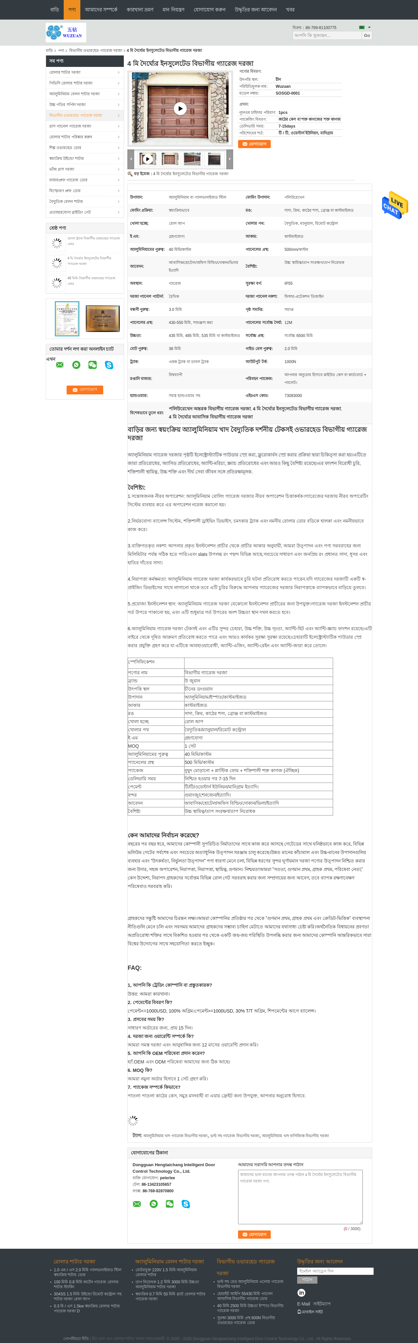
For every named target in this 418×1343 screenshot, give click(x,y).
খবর (290, 9)
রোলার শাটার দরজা (64, 72)
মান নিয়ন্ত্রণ (173, 9)
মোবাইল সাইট (310, 1312)
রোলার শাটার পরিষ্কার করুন (70, 137)
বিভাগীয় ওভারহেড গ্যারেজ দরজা (95, 50)
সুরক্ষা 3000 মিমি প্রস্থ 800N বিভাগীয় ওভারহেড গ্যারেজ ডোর (246, 1320)
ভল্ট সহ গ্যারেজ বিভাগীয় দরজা (234, 1136)
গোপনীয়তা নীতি (76, 1338)
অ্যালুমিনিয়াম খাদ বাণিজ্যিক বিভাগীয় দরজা (295, 1136)
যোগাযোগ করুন (210, 9)
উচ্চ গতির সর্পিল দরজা (67, 104)
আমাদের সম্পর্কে (101, 9)
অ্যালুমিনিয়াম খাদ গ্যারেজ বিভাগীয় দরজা (175, 1136)
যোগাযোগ (257, 144)
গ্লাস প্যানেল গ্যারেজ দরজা (70, 126)
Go (367, 35)
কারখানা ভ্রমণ (140, 9)
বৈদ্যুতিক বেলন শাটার (66, 201)
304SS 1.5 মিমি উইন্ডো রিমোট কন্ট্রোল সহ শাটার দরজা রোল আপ (87, 1296)
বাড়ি (54, 9)
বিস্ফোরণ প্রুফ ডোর (65, 191)
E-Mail (303, 1303)
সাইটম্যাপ (322, 1303)
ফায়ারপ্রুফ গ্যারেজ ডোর (68, 180)
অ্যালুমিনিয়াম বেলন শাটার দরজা (74, 94)
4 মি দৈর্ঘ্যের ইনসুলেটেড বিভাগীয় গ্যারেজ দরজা (190, 174)
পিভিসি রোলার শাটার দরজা (70, 83)
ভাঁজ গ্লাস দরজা (61, 169)
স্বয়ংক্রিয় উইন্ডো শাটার (66, 158)
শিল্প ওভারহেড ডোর (65, 147)
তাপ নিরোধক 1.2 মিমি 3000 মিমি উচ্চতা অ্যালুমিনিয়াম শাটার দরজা (167, 1284)
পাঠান (307, 1279)
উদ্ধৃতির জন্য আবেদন (256, 9)
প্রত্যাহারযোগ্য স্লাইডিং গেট (70, 212)
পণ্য (72, 9)
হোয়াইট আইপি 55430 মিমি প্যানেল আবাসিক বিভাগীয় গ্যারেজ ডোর (245, 1296)
